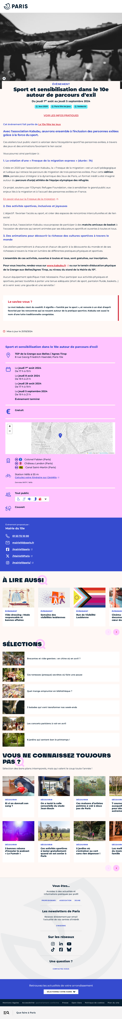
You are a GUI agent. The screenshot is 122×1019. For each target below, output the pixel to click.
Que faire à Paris (26, 1012)
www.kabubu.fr (56, 265)
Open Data (77, 1003)
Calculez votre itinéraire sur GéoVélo (36, 477)
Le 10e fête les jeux (49, 124)
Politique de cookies (95, 1003)
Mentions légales (11, 1003)
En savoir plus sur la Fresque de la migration (29, 198)
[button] (60, 435)
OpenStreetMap (103, 453)
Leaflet (89, 453)
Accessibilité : (40, 1003)
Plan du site (113, 1003)
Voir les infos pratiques (61, 115)
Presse (65, 1003)
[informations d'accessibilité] (32, 499)
